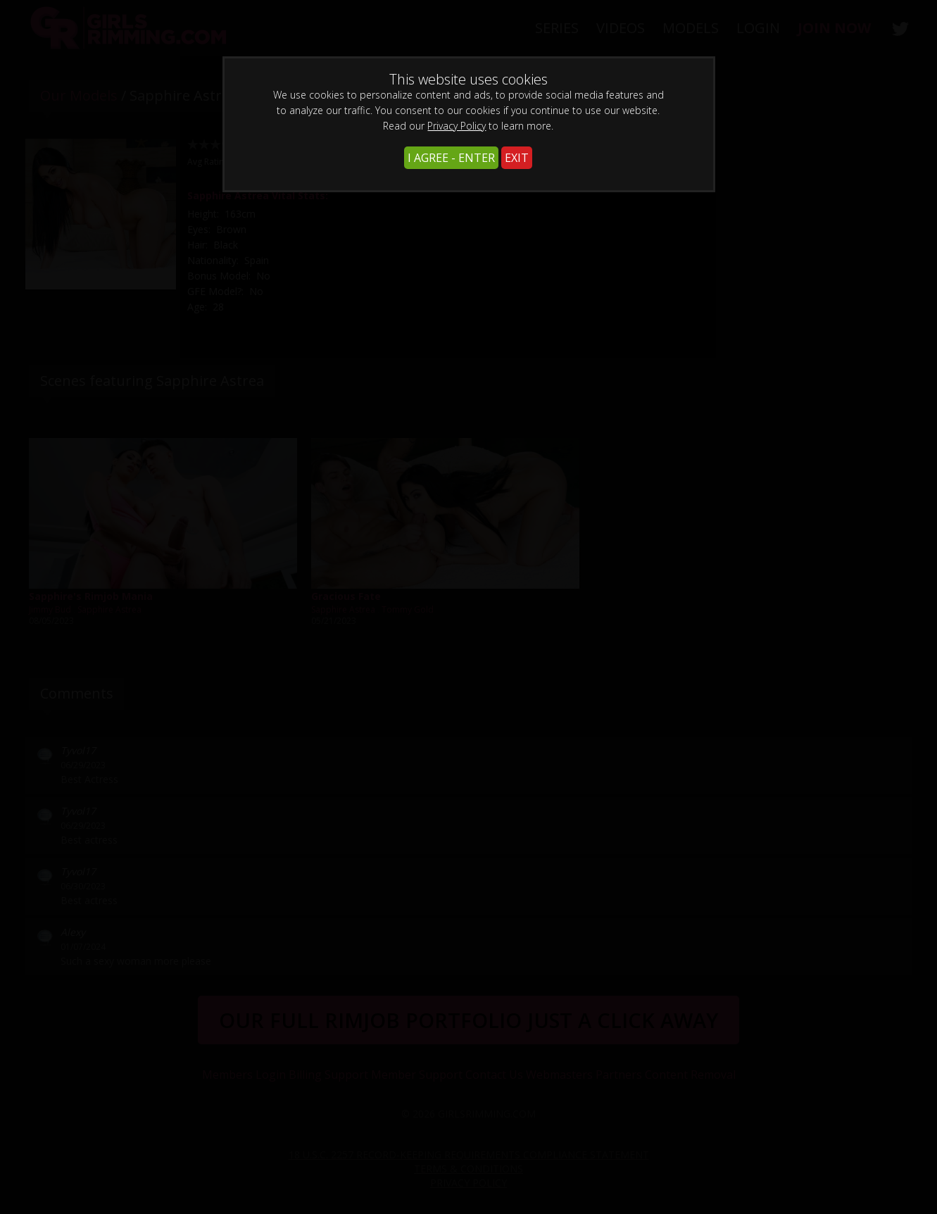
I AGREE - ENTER (451, 157)
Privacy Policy (456, 125)
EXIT (517, 157)
